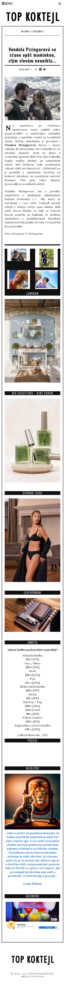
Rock (32, 671)
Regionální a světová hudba (32, 725)
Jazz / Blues (33, 663)
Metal (32, 694)
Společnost (38, 31)
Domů (25, 31)
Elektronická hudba (32, 686)
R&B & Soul (32, 710)
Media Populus (32, 976)
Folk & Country (32, 717)
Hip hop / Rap (32, 702)
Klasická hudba (32, 655)
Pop (32, 678)
